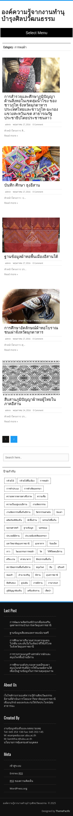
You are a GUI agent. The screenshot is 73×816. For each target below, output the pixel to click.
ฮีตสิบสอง (11, 582)
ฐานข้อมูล (28, 527)
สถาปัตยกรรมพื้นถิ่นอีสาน (18, 567)
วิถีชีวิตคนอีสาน (54, 551)
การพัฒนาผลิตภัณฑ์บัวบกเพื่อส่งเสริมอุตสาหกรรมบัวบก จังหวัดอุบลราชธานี (30, 623)
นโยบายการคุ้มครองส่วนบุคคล (21, 742)
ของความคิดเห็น (21, 781)
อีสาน (38, 574)
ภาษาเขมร (53, 582)
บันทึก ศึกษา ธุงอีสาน (22, 185)
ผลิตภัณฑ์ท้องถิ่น (14, 520)
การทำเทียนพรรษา (32, 488)
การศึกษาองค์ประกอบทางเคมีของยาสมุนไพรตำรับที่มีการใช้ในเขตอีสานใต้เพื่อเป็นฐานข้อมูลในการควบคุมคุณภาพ (31, 668)
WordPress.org (18, 788)
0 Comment (38, 124)
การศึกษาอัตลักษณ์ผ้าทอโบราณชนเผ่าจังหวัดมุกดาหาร (31, 330)
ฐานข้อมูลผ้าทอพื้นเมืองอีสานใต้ (31, 256)
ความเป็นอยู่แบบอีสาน (16, 504)
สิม (50, 567)
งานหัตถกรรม (39, 504)
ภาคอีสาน (38, 582)
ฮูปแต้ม (24, 582)
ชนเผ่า (59, 512)
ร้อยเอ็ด (53, 543)
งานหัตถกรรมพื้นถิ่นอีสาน (18, 512)
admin (8, 124)
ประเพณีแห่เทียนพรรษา (36, 535)
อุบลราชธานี (52, 574)
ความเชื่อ (41, 496)
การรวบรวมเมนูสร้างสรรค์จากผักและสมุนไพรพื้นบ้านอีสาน (30, 655)
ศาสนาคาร (25, 559)
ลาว (8, 551)
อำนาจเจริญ (24, 574)
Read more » (11, 135)
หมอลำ (9, 574)
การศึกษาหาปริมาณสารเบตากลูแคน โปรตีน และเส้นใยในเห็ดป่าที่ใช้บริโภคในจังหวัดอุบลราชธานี (31, 643)
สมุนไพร (40, 567)
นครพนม (43, 527)
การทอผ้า (44, 480)
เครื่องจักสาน (33, 590)
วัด (41, 551)
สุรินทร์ (61, 567)
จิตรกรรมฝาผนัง (43, 512)
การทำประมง (12, 488)
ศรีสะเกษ (10, 559)
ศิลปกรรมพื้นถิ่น (43, 559)
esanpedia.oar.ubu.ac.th (22, 735)
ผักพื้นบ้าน (32, 520)
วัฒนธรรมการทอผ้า (25, 551)
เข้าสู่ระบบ (15, 766)
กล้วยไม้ (10, 480)
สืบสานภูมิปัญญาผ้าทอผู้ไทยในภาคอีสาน (30, 401)
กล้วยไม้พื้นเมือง (26, 480)
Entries (16, 773)
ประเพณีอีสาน (13, 535)
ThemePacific (63, 811)
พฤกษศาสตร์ (12, 527)
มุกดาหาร (39, 543)
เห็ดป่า (48, 590)
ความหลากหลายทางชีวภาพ (19, 496)
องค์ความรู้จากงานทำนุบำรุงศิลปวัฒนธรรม (32, 15)
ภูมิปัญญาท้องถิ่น (14, 590)
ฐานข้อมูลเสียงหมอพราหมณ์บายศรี (29, 632)
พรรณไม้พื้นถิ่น (49, 520)
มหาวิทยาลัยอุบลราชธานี (18, 543)
